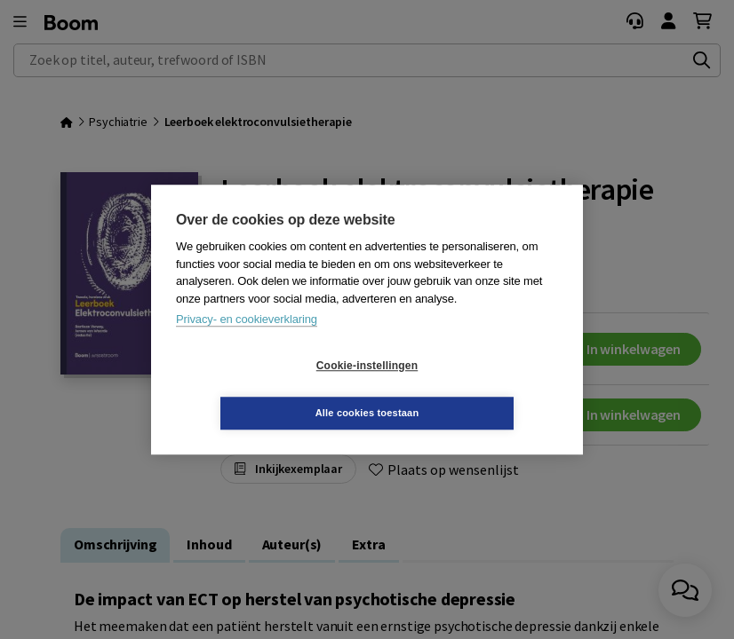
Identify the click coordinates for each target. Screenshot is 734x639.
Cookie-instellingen (261, 389)
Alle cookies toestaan (473, 388)
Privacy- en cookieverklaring (246, 343)
